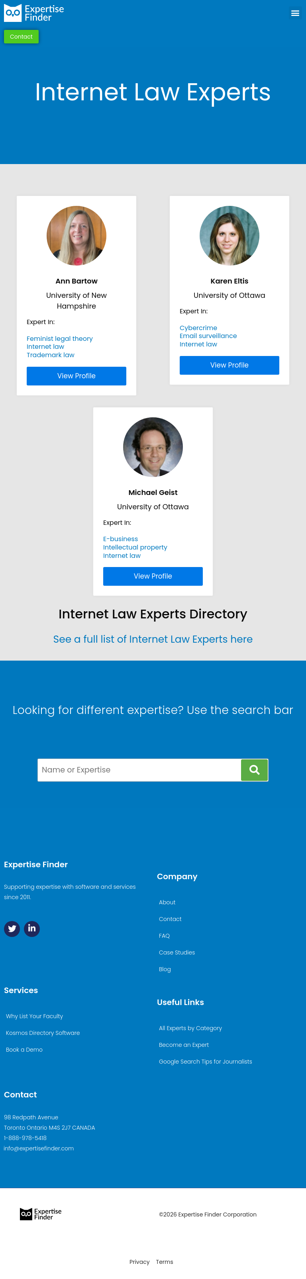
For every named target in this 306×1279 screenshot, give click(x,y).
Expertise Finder (36, 864)
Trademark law (51, 355)
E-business (120, 539)
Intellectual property (135, 547)
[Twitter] (12, 929)
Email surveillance (208, 335)
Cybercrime (198, 327)
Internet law (45, 346)
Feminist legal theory (60, 338)
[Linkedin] (32, 929)
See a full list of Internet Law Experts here (153, 639)
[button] (295, 13)
